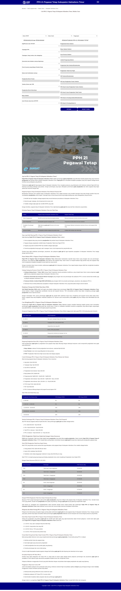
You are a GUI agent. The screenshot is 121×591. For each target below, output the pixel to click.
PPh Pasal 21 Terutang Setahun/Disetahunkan (79, 99)
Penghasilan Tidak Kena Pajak (79, 72)
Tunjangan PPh (41, 51)
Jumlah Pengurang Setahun (79, 61)
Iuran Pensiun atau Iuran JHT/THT (41, 102)
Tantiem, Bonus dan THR (41, 86)
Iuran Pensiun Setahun (79, 56)
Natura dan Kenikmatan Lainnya (41, 74)
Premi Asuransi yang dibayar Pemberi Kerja (41, 69)
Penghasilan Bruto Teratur (41, 80)
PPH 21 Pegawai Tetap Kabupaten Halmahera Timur (60, 2)
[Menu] (97, 2)
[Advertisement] (60, 24)
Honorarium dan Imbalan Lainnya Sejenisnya (41, 63)
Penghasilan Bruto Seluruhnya (41, 91)
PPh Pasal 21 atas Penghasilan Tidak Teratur (79, 93)
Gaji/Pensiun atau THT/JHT (41, 45)
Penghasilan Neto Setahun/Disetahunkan (79, 66)
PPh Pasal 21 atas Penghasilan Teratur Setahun (79, 88)
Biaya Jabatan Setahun (79, 50)
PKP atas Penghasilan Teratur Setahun (79, 83)
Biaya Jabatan (41, 97)
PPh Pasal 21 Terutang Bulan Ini (79, 104)
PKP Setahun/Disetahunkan (79, 77)
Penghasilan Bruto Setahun (79, 45)
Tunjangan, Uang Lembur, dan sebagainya (41, 57)
